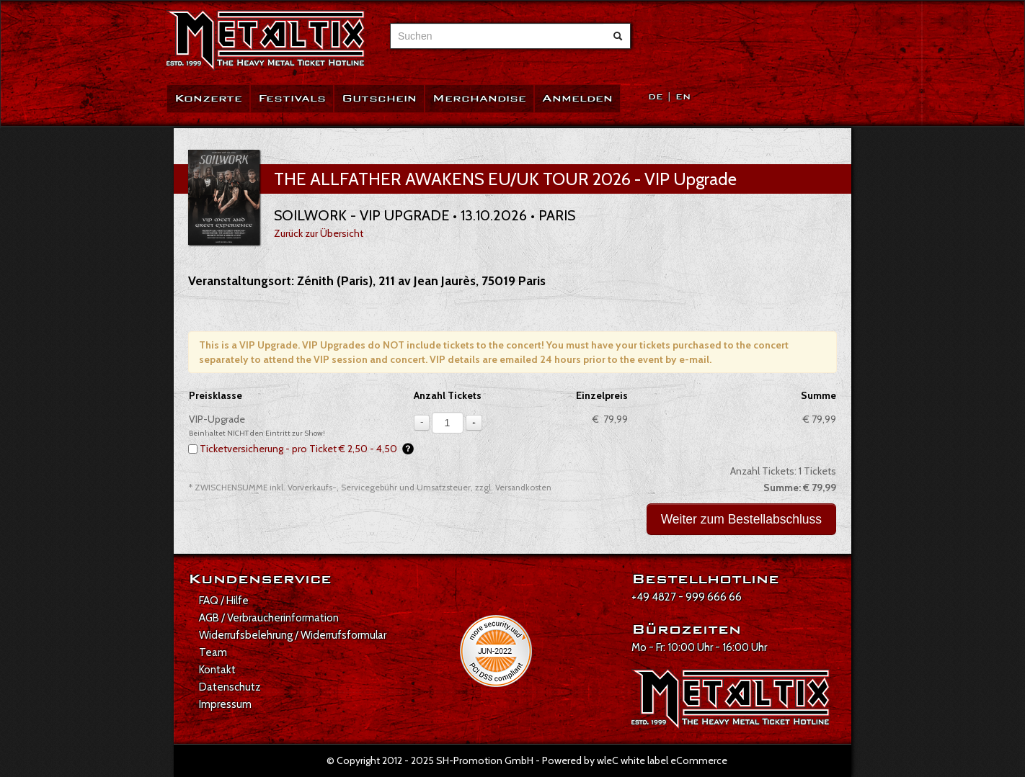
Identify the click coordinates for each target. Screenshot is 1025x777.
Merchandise (479, 98)
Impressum (225, 704)
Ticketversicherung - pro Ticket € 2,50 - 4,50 (307, 448)
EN (683, 97)
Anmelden (577, 98)
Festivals (292, 98)
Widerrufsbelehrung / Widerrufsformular (292, 635)
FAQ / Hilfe (224, 600)
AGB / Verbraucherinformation (269, 617)
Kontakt (217, 669)
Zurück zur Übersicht (318, 233)
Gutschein (379, 98)
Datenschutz (230, 687)
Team (213, 652)
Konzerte (208, 98)
